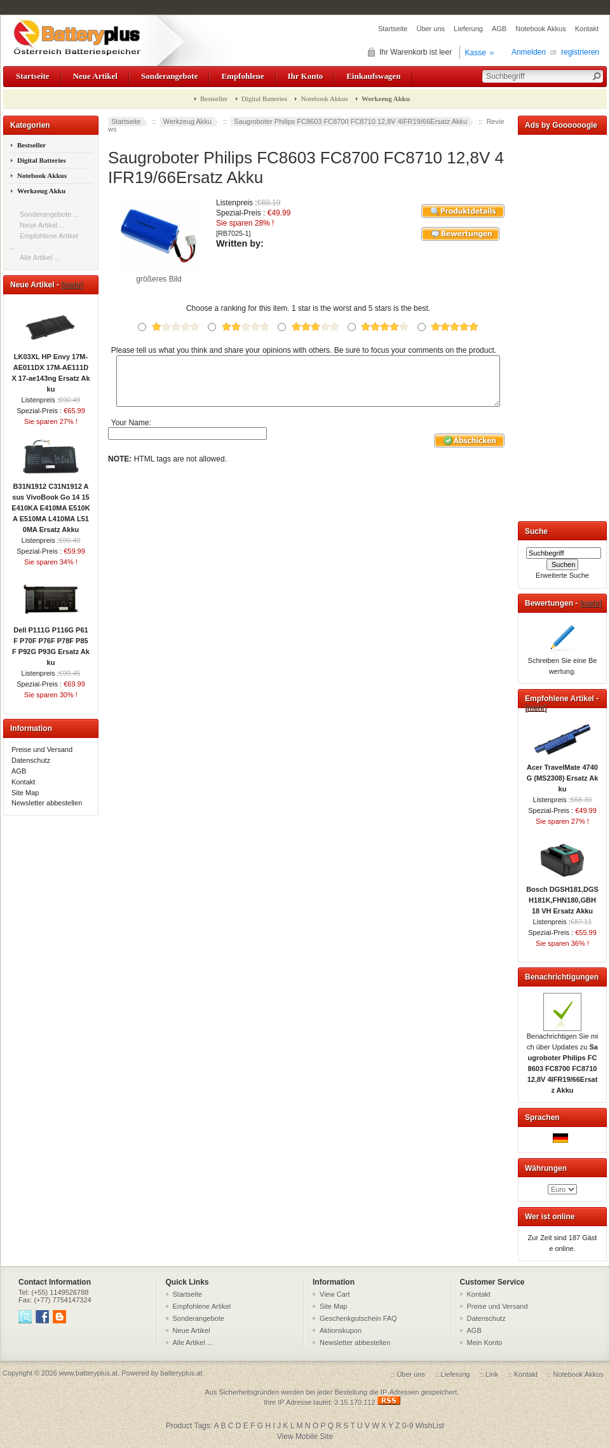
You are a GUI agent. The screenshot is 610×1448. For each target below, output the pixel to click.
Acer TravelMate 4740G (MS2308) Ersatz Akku (563, 774)
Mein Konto (485, 1342)
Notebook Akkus (540, 28)
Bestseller (213, 98)
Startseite (392, 28)
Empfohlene (242, 76)
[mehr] (72, 284)
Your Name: (131, 431)
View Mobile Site (305, 1436)
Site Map (25, 792)
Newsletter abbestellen (46, 803)
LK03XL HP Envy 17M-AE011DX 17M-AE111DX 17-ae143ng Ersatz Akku (50, 369)
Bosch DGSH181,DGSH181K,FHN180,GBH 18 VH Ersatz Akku (562, 896)
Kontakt (587, 28)
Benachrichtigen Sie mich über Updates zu (563, 1059)
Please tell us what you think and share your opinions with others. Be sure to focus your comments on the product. (303, 350)
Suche (536, 531)
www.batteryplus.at (88, 1373)
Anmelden (529, 52)
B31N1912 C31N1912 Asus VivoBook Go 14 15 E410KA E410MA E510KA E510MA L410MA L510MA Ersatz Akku (50, 504)
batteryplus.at (181, 1373)
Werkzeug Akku (187, 121)
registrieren (580, 52)
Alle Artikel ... (40, 257)
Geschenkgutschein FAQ (358, 1318)
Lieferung (468, 28)
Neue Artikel (95, 76)
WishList (430, 1425)
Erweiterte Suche (562, 575)
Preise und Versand (41, 749)
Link (491, 1374)
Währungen (546, 1168)
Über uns (430, 28)
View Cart (334, 1294)
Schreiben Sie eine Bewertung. (562, 662)
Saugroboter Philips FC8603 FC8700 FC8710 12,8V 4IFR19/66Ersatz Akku (350, 121)
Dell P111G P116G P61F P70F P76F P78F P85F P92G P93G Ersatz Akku (51, 642)
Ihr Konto (305, 76)
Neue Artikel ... (42, 225)
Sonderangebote (169, 76)
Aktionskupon (341, 1330)
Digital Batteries (264, 98)
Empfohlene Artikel (202, 1306)
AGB (499, 28)
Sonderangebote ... (49, 214)
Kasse (475, 52)
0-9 (407, 1425)
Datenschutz (30, 760)
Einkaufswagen (373, 76)
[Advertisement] (562, 325)
